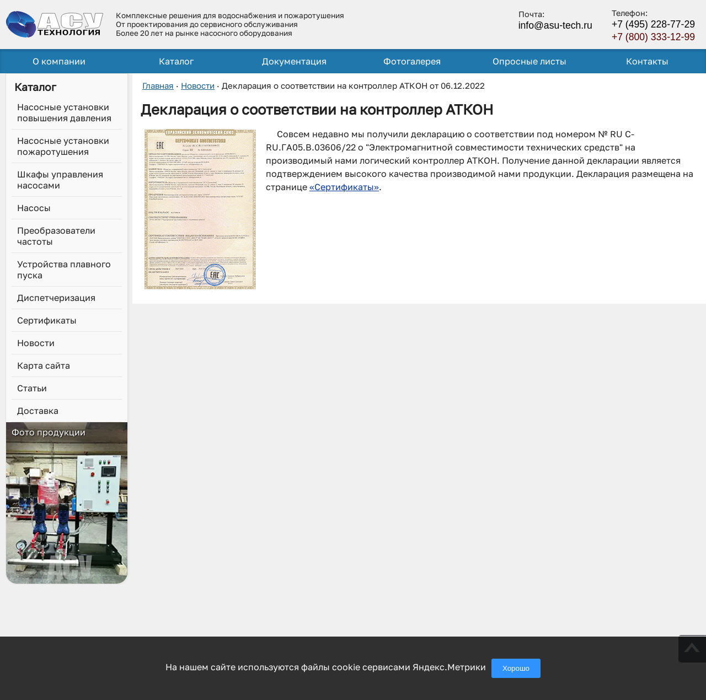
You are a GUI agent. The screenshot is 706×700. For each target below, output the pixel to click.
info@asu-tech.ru (555, 25)
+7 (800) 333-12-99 (653, 36)
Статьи (32, 388)
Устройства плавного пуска (64, 270)
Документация (294, 61)
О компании (59, 61)
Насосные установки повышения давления (64, 112)
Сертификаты (47, 320)
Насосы (34, 207)
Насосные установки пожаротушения (63, 146)
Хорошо (516, 668)
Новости (36, 342)
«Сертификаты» (344, 186)
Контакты (647, 61)
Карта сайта (43, 365)
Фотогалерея (412, 61)
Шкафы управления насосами (60, 180)
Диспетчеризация (56, 297)
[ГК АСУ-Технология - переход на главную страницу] (55, 24)
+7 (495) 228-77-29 (653, 24)
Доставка (37, 410)
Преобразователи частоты (56, 236)
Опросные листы (529, 61)
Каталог (176, 61)
